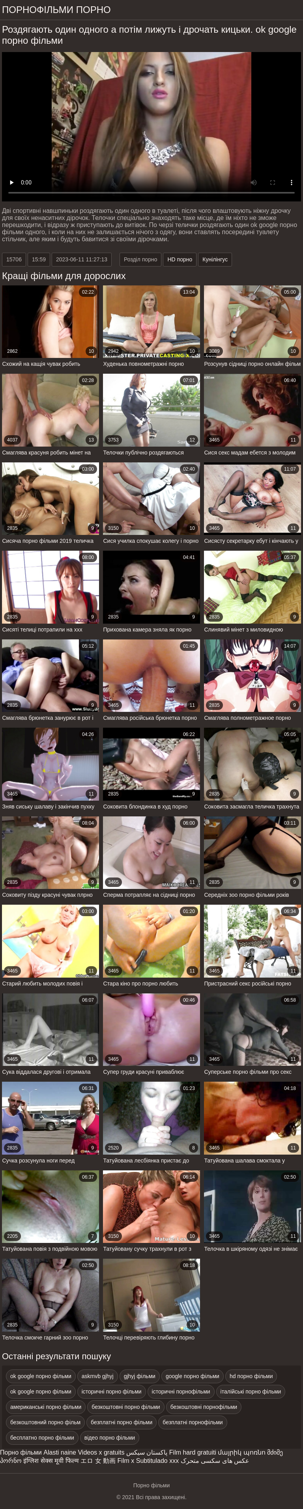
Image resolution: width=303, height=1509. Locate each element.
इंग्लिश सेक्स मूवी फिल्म (51, 1460)
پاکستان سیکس (146, 1452)
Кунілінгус (215, 259)
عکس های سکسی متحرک (215, 1460)
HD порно (179, 259)
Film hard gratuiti (192, 1452)
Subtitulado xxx (157, 1460)
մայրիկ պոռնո (241, 1452)
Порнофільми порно (56, 9)
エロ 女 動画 (98, 1460)
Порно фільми (21, 1452)
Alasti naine (59, 1452)
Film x (126, 1460)
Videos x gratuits (101, 1452)
